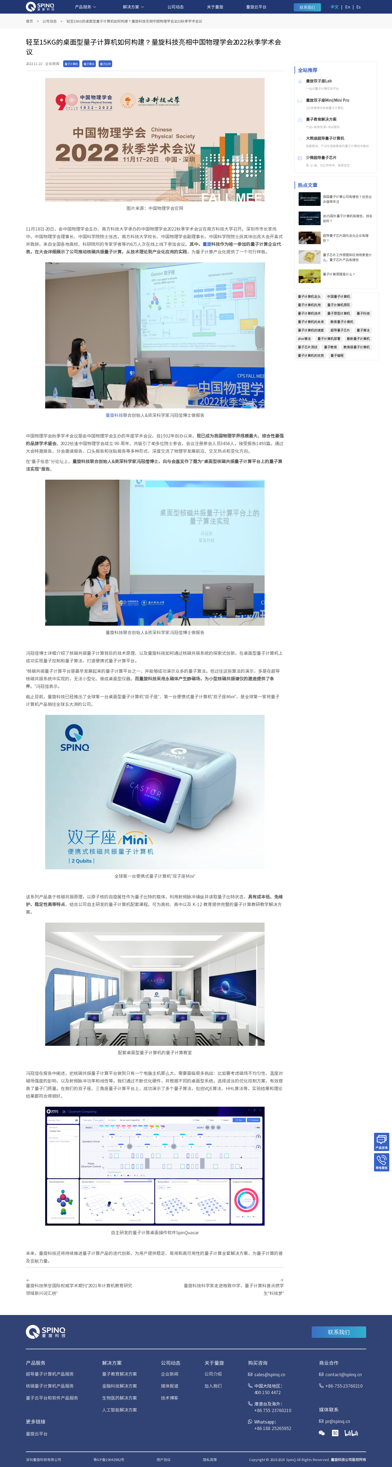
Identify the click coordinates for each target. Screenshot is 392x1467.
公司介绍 (213, 1374)
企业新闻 (169, 1374)
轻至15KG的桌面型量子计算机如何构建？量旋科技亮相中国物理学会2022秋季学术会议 (134, 21)
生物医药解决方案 (119, 1397)
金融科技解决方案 (119, 1386)
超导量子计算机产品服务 (50, 1374)
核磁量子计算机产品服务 (50, 1386)
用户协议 (164, 1459)
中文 (334, 7)
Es (358, 7)
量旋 (207, 244)
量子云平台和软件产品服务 (52, 1397)
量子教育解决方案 (119, 1374)
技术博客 (169, 1397)
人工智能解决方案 (119, 1409)
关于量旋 (215, 7)
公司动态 (175, 7)
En (347, 7)
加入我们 (213, 1386)
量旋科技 (114, 415)
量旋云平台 (256, 7)
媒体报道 (169, 1386)
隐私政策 (210, 1459)
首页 (29, 21)
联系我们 (307, 7)
